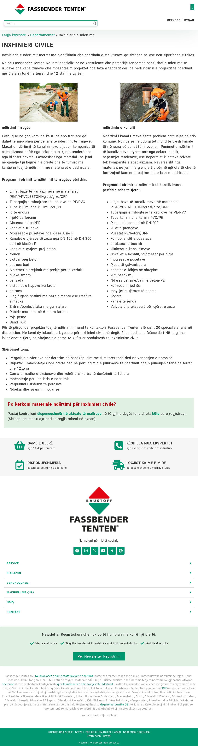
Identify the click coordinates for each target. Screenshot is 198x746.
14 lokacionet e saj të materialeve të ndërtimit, (64, 674)
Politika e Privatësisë (98, 730)
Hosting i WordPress (90, 741)
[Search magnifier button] (94, 23)
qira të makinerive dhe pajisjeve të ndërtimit (85, 683)
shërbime (8, 683)
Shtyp (79, 730)
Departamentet (42, 35)
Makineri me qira (20, 591)
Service (13, 562)
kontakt (13, 610)
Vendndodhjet (18, 581)
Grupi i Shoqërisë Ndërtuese (132, 730)
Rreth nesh (94, 734)
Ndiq (10, 601)
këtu (156, 413)
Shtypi (107, 734)
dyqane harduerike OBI (114, 703)
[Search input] (49, 23)
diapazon (14, 571)
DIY (164, 687)
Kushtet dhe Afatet (60, 730)
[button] (192, 7)
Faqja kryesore (14, 35)
